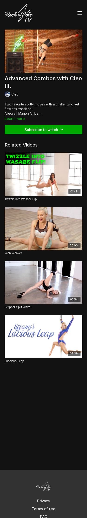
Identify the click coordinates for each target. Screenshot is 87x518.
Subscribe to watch (44, 129)
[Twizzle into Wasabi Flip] (43, 199)
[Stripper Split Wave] (43, 307)
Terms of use (43, 508)
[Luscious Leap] (43, 361)
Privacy (43, 501)
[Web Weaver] (43, 253)
